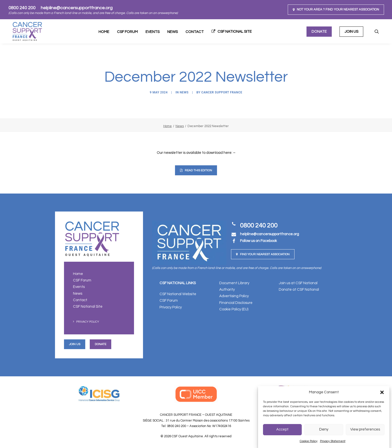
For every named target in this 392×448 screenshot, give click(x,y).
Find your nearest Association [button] (263, 254)
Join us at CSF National (298, 283)
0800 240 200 (22, 7)
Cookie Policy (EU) (233, 309)
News (172, 32)
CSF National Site (235, 31)
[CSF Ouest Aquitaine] (23, 31)
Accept (282, 429)
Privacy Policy (87, 321)
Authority (227, 289)
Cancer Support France (221, 92)
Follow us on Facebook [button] (258, 241)
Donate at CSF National (299, 289)
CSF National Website (178, 294)
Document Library (234, 283)
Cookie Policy (309, 441)
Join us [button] (74, 344)
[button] (382, 392)
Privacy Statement (333, 441)
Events (153, 32)
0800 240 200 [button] (259, 225)
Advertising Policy (234, 296)
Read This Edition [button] (196, 170)
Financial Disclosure (235, 302)
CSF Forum (127, 32)
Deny (323, 429)
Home (103, 32)
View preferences (365, 429)
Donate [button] (100, 344)
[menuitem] (336, 9)
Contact (195, 32)
